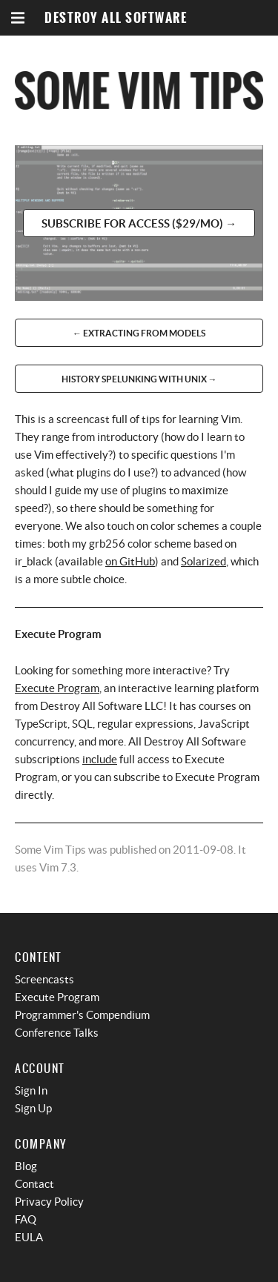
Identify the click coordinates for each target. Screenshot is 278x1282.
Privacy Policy (49, 1201)
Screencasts (44, 979)
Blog (26, 1166)
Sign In (31, 1090)
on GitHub (130, 561)
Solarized (203, 561)
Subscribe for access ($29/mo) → (139, 223)
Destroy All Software (115, 18)
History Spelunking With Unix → (139, 379)
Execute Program (57, 688)
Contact (34, 1184)
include (99, 759)
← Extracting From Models (139, 333)
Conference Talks (57, 1032)
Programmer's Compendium (82, 1015)
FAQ (25, 1219)
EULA (29, 1237)
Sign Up (33, 1108)
